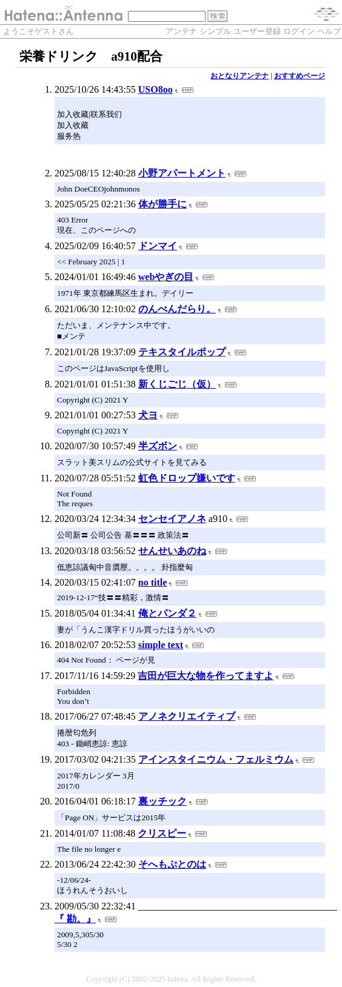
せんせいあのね (172, 551)
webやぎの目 (166, 277)
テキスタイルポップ (182, 352)
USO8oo (155, 89)
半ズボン (157, 446)
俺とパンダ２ (167, 613)
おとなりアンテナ (239, 76)
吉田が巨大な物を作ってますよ (205, 676)
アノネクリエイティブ (186, 716)
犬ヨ (148, 415)
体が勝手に (162, 204)
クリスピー (162, 833)
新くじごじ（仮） (177, 384)
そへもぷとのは (172, 864)
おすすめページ (299, 76)
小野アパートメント (182, 173)
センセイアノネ (172, 519)
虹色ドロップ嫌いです (186, 478)
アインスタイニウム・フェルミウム (215, 759)
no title (152, 582)
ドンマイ (157, 246)
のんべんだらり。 (177, 309)
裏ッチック (162, 801)
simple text (160, 645)
